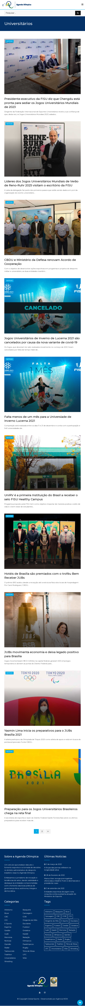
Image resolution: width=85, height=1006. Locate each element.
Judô (6, 934)
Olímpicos (27, 941)
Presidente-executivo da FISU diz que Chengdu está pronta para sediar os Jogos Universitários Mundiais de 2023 (42, 103)
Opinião (7, 944)
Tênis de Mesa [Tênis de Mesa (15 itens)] (71, 944)
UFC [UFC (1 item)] (46, 949)
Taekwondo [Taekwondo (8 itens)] (49, 944)
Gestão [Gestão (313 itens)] (65, 926)
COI (6, 920)
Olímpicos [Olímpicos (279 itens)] (58, 935)
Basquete (27, 910)
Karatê (25, 934)
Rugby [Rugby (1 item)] (67, 939)
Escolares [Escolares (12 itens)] (74, 921)
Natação (26, 937)
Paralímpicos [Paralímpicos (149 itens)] (50, 939)
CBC (6, 917)
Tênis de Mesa (29, 951)
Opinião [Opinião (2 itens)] (67, 935)
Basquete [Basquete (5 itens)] (59, 912)
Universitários (10, 958)
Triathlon (8, 954)
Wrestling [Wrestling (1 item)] (74, 949)
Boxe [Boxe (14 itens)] (68, 912)
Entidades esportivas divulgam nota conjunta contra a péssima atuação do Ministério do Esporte (60, 894)
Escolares (27, 923)
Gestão (7, 930)
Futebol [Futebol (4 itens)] (57, 926)
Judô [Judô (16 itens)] (47, 930)
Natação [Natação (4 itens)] (72, 930)
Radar (6, 948)
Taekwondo (9, 951)
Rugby (25, 948)
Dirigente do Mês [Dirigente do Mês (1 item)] (52, 921)
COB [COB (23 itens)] (64, 916)
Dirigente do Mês (30, 920)
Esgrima (7, 927)
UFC (24, 954)
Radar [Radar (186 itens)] (60, 939)
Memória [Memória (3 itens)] (62, 930)
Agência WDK (62, 999)
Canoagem (27, 913)
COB (25, 917)
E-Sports (8, 923)
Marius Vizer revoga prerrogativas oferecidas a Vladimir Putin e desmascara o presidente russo (62, 880)
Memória (8, 937)
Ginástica (26, 930)
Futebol (26, 927)
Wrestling (8, 961)
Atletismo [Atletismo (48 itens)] (49, 912)
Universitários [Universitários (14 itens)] (56, 949)
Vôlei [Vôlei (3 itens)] (66, 949)
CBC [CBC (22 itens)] (58, 916)
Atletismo (8, 910)
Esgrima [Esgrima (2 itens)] (48, 926)
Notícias (7, 941)
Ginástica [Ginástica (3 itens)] (74, 926)
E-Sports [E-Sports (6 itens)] (64, 921)
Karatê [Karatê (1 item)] (54, 930)
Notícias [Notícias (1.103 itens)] (48, 935)
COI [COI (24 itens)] (70, 916)
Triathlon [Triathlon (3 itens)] (60, 944)
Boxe (6, 913)
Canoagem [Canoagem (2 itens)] (49, 916)
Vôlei (25, 958)
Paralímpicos (28, 944)
